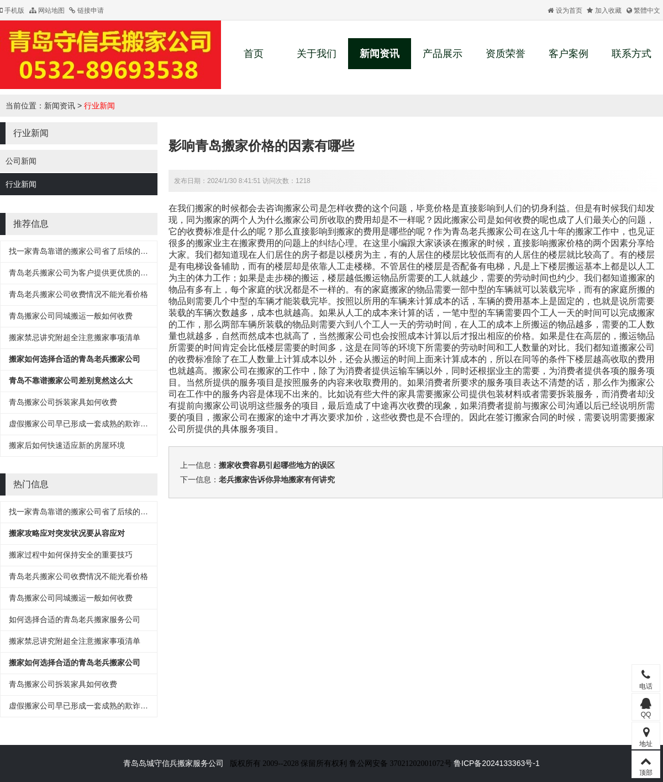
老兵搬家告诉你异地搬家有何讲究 (277, 479)
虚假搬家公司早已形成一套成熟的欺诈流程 (82, 423)
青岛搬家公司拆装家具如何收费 (63, 402)
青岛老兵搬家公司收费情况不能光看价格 (78, 294)
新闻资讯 (379, 53)
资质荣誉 (505, 53)
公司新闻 (21, 161)
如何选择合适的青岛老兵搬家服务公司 (74, 619)
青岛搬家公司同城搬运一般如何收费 (71, 315)
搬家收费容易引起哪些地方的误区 (277, 465)
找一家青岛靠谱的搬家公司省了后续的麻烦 (82, 251)
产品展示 (442, 53)
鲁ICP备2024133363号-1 (497, 763)
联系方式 (631, 53)
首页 (254, 53)
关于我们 (316, 53)
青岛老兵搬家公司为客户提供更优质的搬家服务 (90, 272)
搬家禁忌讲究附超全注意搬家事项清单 (74, 337)
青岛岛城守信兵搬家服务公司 (173, 763)
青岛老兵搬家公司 (486, 231)
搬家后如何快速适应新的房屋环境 (67, 445)
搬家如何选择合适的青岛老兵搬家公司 (74, 358)
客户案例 (568, 53)
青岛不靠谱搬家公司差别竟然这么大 (71, 380)
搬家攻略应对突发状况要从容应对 (67, 533)
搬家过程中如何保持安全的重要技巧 (71, 554)
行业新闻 (99, 105)
